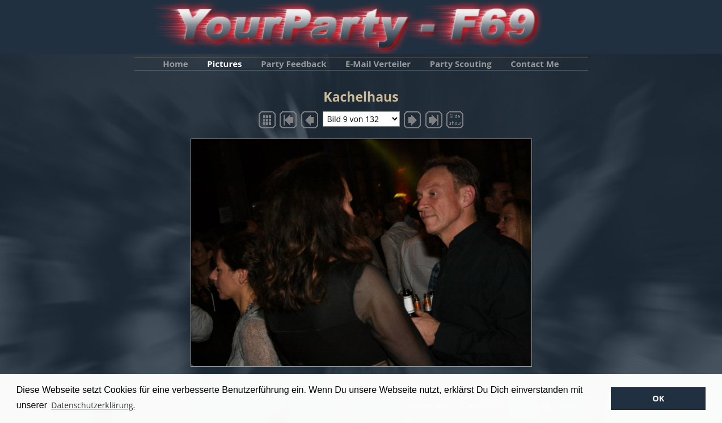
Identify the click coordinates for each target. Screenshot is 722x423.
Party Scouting (461, 63)
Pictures (224, 63)
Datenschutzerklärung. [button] (93, 405)
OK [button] (658, 398)
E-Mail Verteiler (378, 63)
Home (175, 63)
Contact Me (534, 63)
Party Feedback (293, 63)
